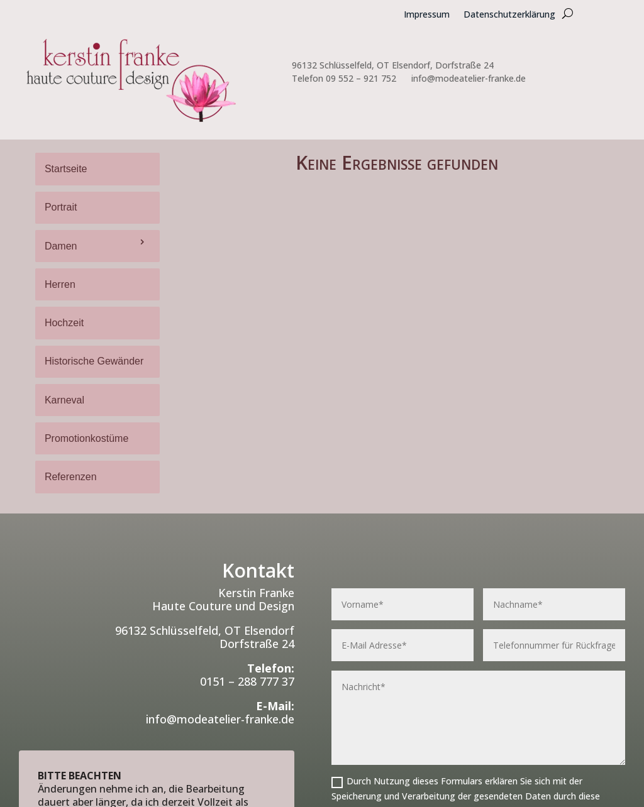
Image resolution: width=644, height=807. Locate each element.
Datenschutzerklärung (509, 15)
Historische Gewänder (94, 361)
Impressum (427, 15)
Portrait (61, 207)
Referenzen (71, 476)
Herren (60, 284)
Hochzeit (64, 322)
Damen (61, 246)
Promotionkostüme (86, 438)
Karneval (64, 400)
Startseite (66, 168)
